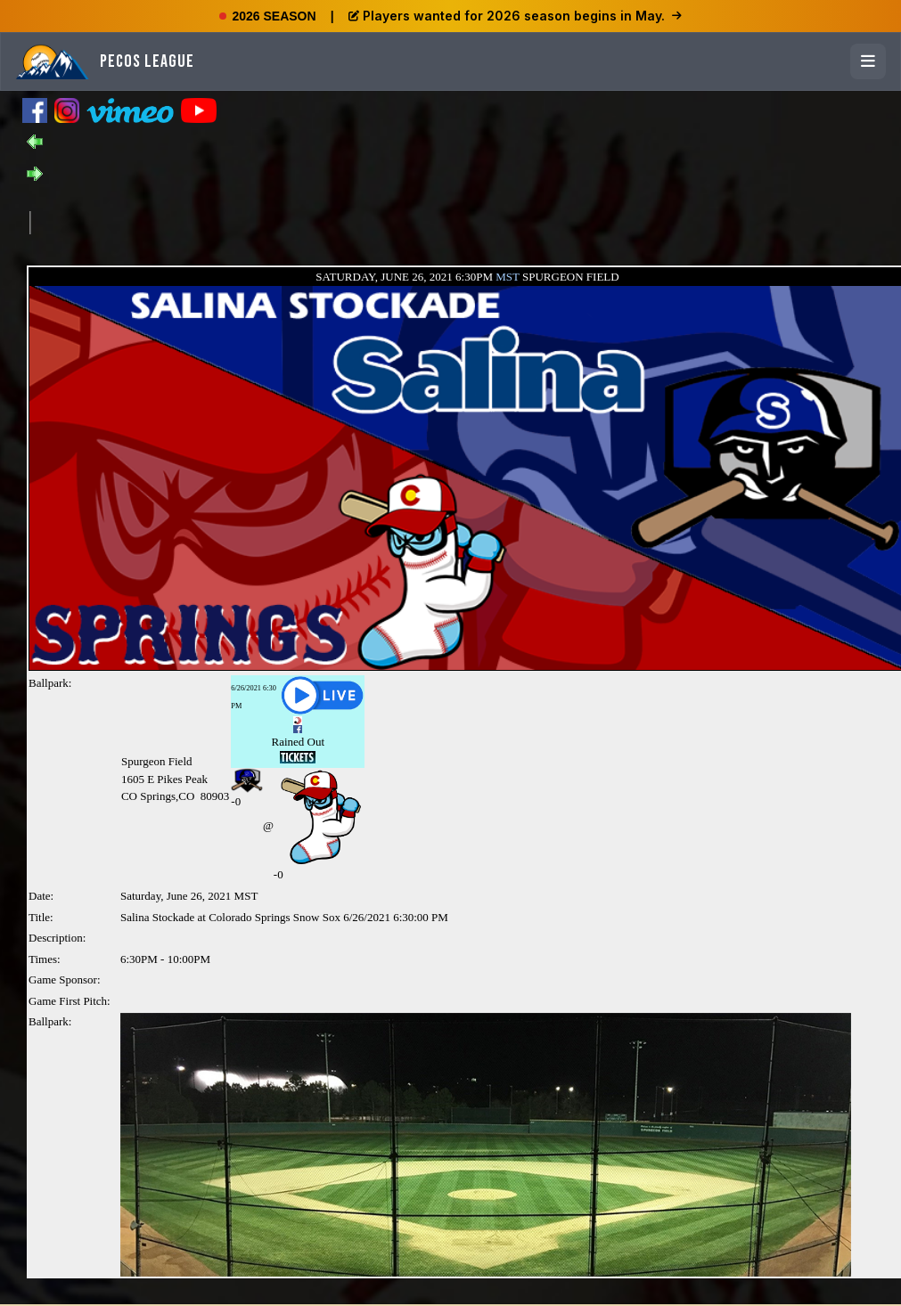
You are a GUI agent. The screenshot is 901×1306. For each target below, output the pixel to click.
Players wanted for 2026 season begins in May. (515, 15)
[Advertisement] (355, 221)
